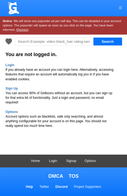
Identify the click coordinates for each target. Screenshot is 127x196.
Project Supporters (87, 187)
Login (53, 161)
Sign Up (11, 88)
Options (90, 161)
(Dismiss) (22, 29)
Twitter (44, 187)
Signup (71, 161)
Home (35, 161)
